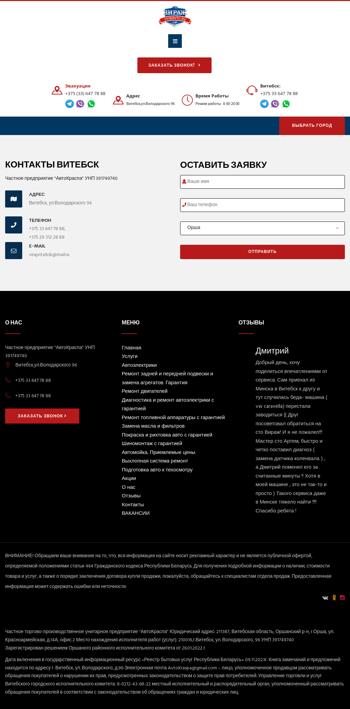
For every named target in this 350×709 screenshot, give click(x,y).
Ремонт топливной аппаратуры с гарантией (173, 418)
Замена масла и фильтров (153, 427)
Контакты (133, 505)
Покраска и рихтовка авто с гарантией (167, 436)
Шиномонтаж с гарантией (152, 444)
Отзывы (131, 496)
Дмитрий (272, 350)
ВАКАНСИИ (135, 514)
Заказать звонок (42, 416)
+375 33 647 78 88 (279, 93)
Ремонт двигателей (144, 392)
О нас (128, 488)
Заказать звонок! (174, 65)
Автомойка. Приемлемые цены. (159, 453)
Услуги (129, 357)
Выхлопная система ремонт (155, 462)
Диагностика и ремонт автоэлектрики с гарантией (168, 405)
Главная (131, 348)
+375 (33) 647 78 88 (85, 93)
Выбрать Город (312, 126)
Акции (129, 479)
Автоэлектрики (139, 366)
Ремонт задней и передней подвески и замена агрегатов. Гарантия (167, 379)
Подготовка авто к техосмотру (157, 471)
